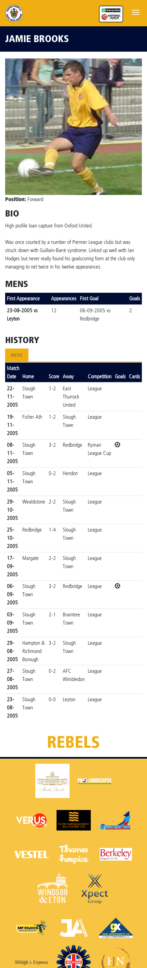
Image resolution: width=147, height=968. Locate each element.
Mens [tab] (17, 355)
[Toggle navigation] (136, 11)
